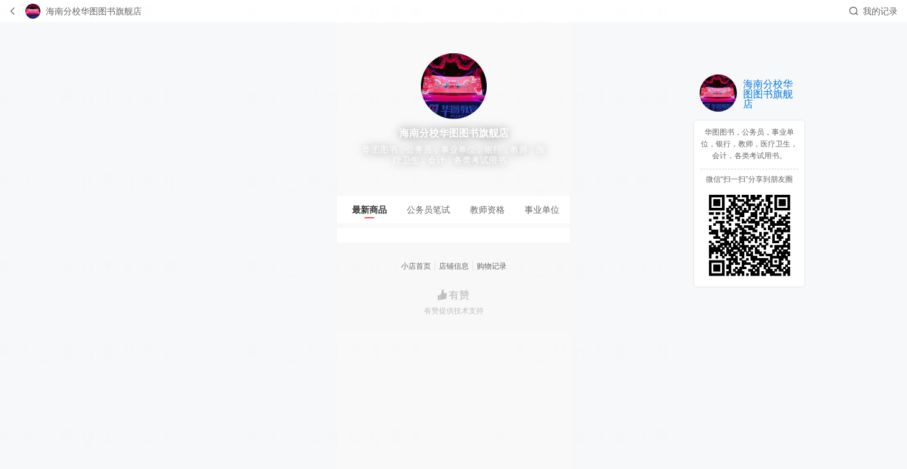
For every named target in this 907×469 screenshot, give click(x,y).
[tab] (369, 209)
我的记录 (880, 11)
